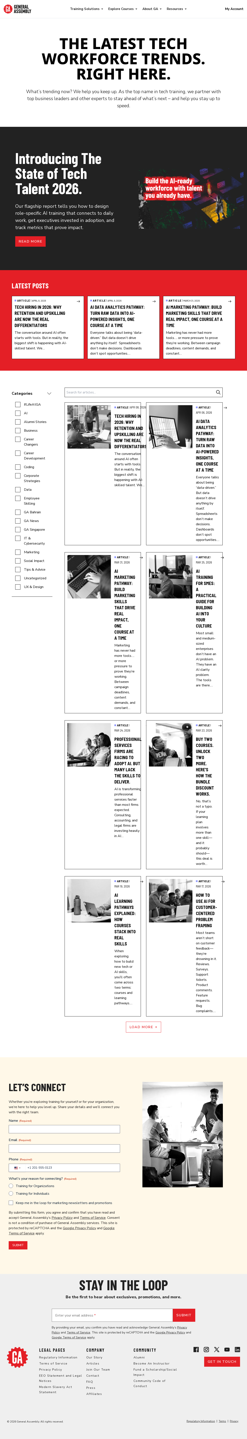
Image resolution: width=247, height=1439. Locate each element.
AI (25, 413)
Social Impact (34, 560)
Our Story (94, 1357)
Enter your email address (75, 1315)
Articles (92, 1363)
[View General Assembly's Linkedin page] (237, 1349)
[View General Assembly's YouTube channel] (227, 1349)
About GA (150, 9)
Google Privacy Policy (79, 1228)
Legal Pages (52, 1350)
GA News (31, 521)
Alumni (139, 1357)
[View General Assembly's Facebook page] (196, 1349)
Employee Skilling (32, 501)
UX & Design (33, 587)
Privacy (234, 1421)
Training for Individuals (32, 1193)
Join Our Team (98, 1370)
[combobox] (17, 1168)
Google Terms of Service (69, 1337)
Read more (30, 241)
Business (31, 430)
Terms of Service (93, 1217)
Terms (222, 1421)
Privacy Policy (62, 1217)
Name (20, 1120)
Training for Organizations (35, 1186)
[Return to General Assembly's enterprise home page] (17, 9)
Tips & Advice (34, 569)
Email (20, 1140)
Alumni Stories (35, 422)
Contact (92, 1376)
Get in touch (222, 1361)
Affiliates (94, 1394)
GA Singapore (34, 529)
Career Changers (31, 442)
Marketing (31, 552)
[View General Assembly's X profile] (216, 1349)
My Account (234, 9)
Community (145, 1350)
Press (90, 1388)
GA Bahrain (32, 512)
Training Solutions (85, 9)
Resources (175, 9)
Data (28, 489)
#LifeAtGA (32, 404)
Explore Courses (121, 9)
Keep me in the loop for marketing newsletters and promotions (64, 1203)
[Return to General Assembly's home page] (17, 1357)
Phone (20, 1159)
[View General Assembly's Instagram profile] (206, 1349)
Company (95, 1350)
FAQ (89, 1382)
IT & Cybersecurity (34, 541)
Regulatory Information (58, 1357)
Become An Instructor (152, 1363)
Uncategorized (35, 578)
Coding (29, 467)
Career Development (34, 456)
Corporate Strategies (32, 478)
